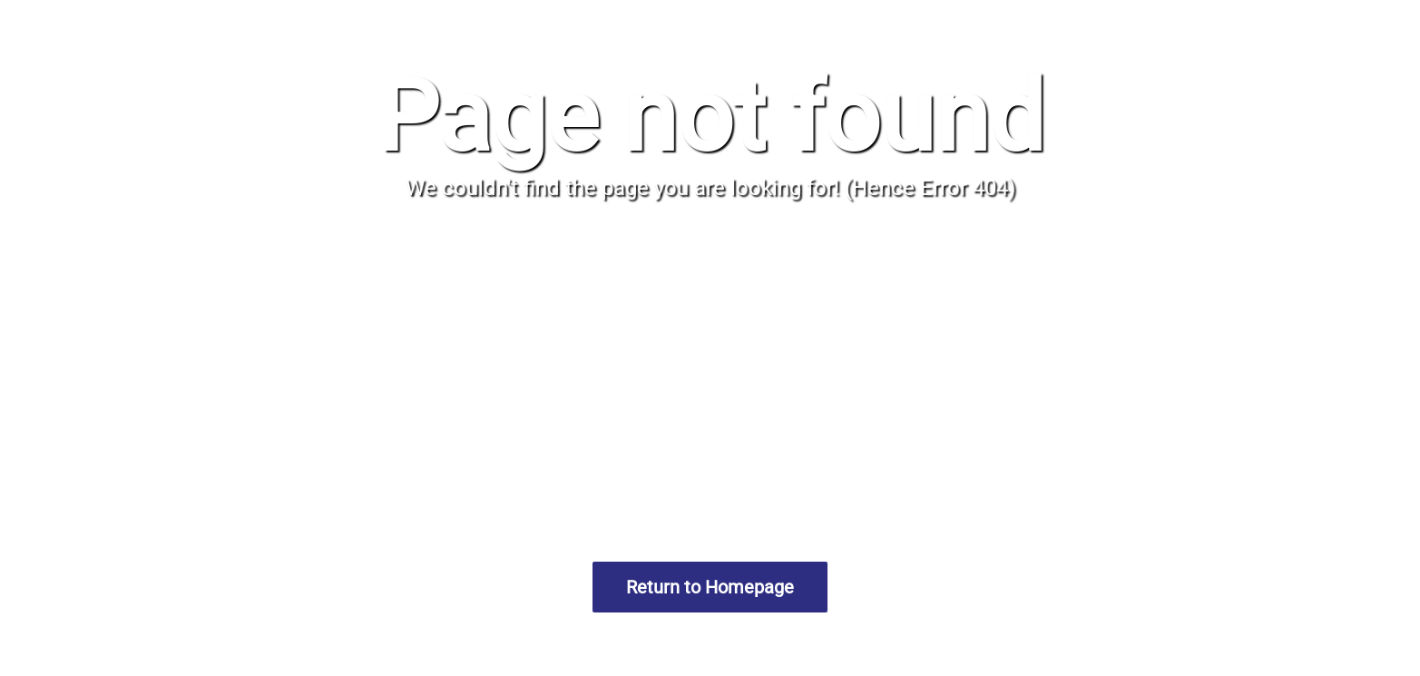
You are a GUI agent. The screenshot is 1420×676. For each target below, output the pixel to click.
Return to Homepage (710, 587)
